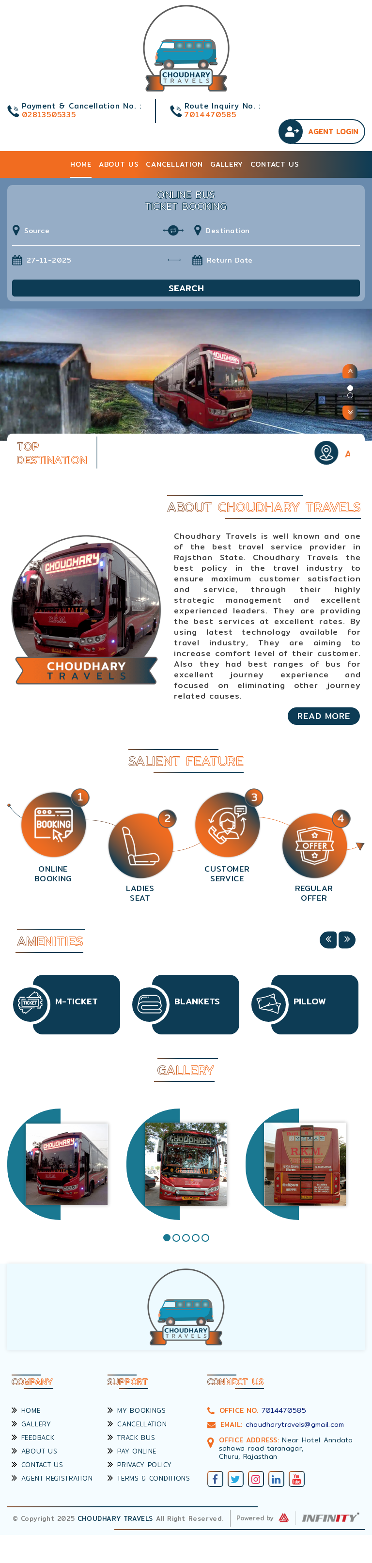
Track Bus (131, 1437)
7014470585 (210, 114)
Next (347, 939)
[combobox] (99, 230)
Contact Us (274, 164)
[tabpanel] (66, 1165)
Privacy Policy (140, 1464)
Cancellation (174, 164)
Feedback (33, 1437)
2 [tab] (176, 1238)
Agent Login (333, 131)
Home (81, 164)
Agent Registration (52, 1478)
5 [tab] (205, 1238)
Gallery (226, 164)
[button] (349, 371)
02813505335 (49, 114)
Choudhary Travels (115, 1518)
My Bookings (137, 1410)
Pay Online (132, 1451)
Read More (323, 716)
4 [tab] (196, 1238)
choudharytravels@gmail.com (295, 1424)
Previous (328, 939)
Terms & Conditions (149, 1478)
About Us (119, 164)
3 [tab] (186, 1238)
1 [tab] (166, 1237)
